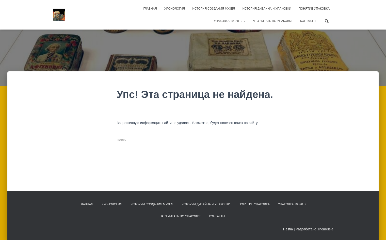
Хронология (174, 8)
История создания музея (213, 8)
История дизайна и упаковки (266, 8)
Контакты (308, 21)
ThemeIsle (325, 229)
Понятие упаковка (314, 8)
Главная (150, 8)
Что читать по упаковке (273, 21)
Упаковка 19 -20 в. (230, 21)
